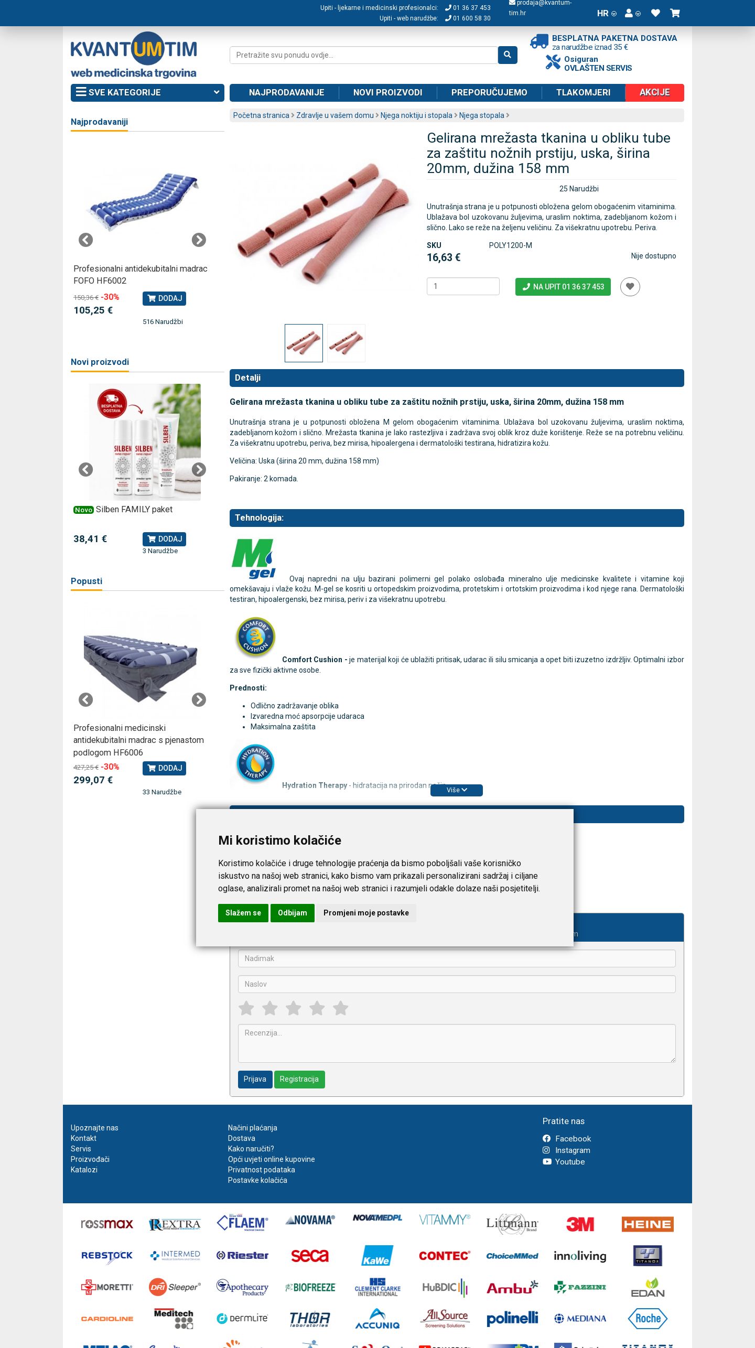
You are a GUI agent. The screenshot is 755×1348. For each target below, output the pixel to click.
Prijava (255, 1079)
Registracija (299, 1079)
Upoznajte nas (94, 1128)
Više (457, 790)
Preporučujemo (489, 92)
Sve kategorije (147, 93)
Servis (81, 1149)
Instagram (566, 1150)
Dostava (241, 1138)
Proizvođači (90, 1159)
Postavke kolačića (257, 1180)
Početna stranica (261, 115)
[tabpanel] (142, 235)
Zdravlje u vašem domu (335, 115)
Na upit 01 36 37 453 (563, 287)
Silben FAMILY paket (134, 509)
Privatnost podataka (261, 1170)
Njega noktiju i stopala (416, 115)
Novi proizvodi (388, 92)
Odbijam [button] (292, 913)
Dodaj (164, 298)
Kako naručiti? (251, 1149)
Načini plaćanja (252, 1128)
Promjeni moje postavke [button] (366, 913)
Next (198, 240)
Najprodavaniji (99, 122)
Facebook (567, 1139)
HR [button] (607, 13)
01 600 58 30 (468, 18)
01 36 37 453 (468, 8)
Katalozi (84, 1170)
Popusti (86, 581)
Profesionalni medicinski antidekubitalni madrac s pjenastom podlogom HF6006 (138, 740)
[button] (633, 13)
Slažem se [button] (243, 913)
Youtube (564, 1162)
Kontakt (83, 1138)
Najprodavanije (287, 92)
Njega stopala (481, 115)
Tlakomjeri (583, 92)
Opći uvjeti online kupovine (271, 1159)
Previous (86, 240)
